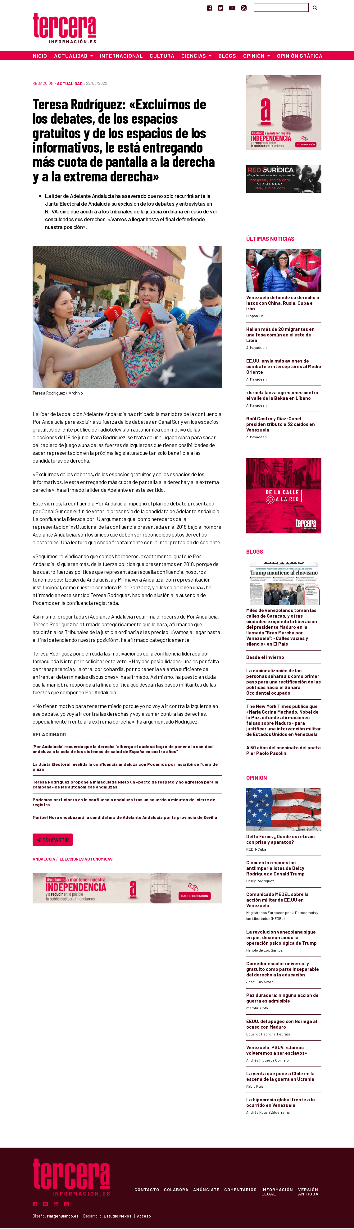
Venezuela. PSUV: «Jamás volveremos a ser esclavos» (276, 1050)
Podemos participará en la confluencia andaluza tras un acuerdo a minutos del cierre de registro (124, 803)
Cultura (162, 56)
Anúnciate (207, 1189)
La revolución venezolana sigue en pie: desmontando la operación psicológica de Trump (281, 938)
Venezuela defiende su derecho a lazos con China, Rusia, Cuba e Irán (282, 303)
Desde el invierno (265, 657)
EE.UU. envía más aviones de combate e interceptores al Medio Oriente (283, 367)
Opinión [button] (254, 56)
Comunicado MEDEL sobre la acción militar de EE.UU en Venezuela (277, 900)
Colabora (176, 1189)
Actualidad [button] (71, 56)
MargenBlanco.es (63, 1216)
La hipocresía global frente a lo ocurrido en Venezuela (280, 1102)
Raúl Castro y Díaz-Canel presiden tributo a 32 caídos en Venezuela (280, 425)
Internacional (121, 56)
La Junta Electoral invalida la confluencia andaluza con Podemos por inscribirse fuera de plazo (125, 767)
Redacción (43, 84)
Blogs (227, 56)
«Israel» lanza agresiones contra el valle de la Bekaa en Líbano (282, 396)
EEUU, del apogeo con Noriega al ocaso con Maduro (281, 1024)
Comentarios (241, 1189)
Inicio (39, 56)
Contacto (146, 1189)
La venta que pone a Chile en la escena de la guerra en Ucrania (280, 1076)
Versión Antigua (309, 1192)
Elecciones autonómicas (86, 859)
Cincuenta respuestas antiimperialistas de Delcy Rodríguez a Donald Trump (275, 868)
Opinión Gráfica (300, 56)
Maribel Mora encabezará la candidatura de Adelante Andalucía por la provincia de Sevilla (125, 818)
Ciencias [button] (194, 56)
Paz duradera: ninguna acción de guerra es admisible (282, 998)
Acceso (144, 1216)
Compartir (52, 840)
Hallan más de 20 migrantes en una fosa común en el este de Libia (280, 335)
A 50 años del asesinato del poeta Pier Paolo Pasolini (283, 750)
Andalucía (44, 859)
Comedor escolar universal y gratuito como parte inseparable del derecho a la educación (282, 969)
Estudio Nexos (117, 1216)
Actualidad (70, 84)
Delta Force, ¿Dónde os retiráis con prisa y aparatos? (280, 839)
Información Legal (278, 1192)
